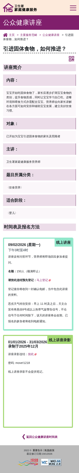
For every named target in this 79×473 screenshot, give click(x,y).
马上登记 (42, 280)
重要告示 (37, 450)
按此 (31, 354)
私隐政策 (49, 450)
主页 (12, 35)
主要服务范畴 (28, 35)
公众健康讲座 (51, 35)
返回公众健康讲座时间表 (41, 437)
